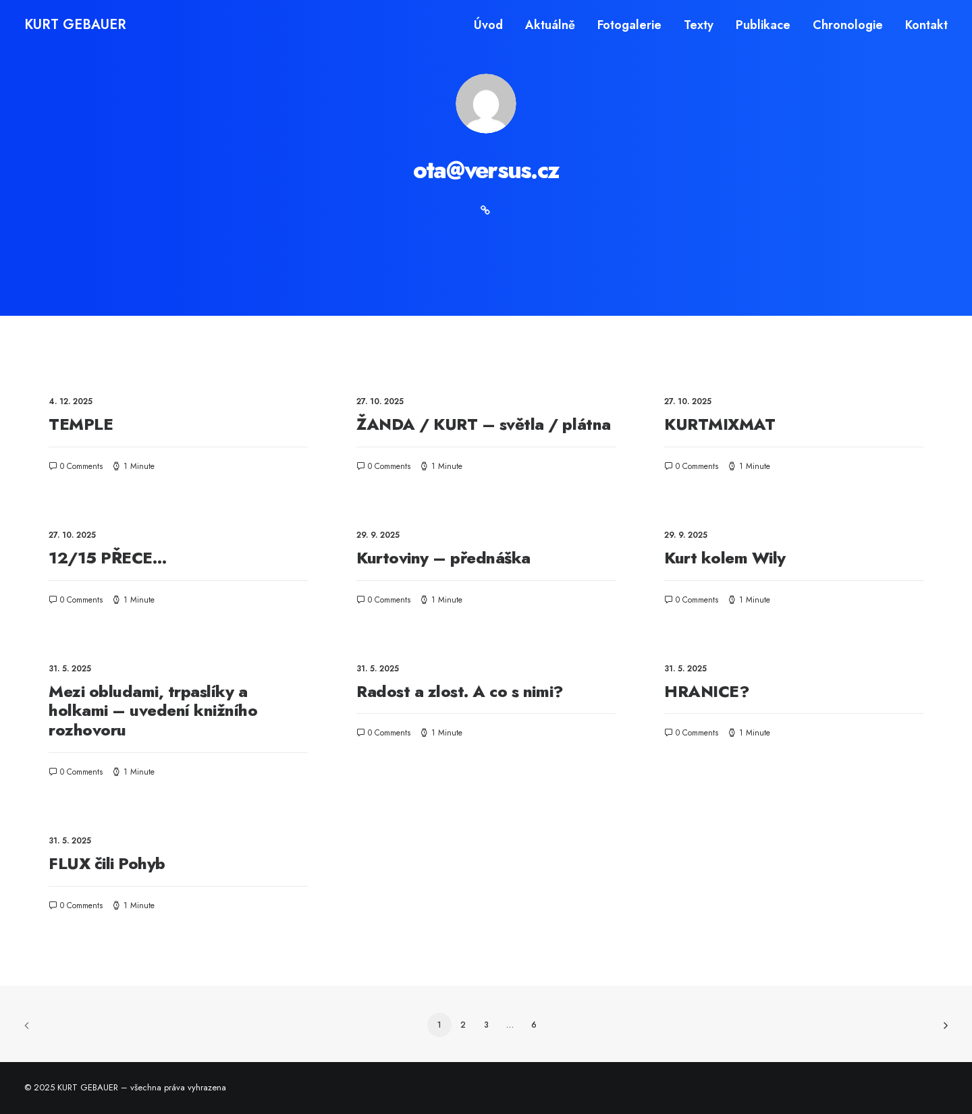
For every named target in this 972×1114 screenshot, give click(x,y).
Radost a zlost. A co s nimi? (460, 691)
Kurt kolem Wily (725, 557)
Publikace (763, 25)
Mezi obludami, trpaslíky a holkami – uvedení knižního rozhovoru (153, 710)
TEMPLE (81, 424)
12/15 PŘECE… (108, 557)
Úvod (488, 25)
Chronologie (848, 25)
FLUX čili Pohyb (107, 863)
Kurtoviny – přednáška (443, 557)
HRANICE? (706, 691)
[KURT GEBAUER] (75, 25)
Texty (698, 25)
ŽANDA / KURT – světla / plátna (483, 424)
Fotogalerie (629, 25)
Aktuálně (550, 25)
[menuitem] (493, 25)
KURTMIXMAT (719, 424)
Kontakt (926, 25)
